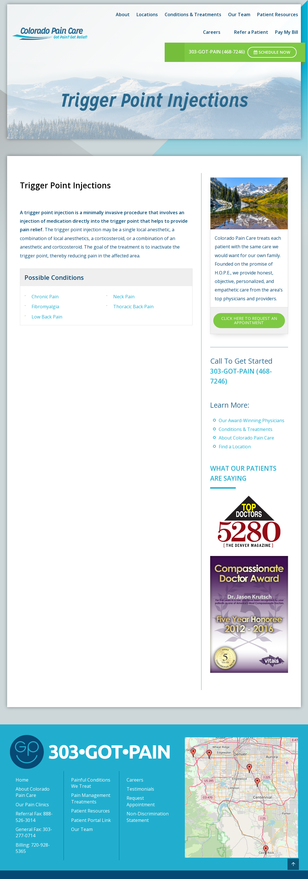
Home (22, 780)
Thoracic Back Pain (133, 306)
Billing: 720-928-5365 (33, 848)
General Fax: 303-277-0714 (34, 832)
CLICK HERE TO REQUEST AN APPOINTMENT (249, 320)
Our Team (239, 14)
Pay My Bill (286, 32)
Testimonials (140, 789)
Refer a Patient (251, 32)
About (123, 14)
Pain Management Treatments (90, 798)
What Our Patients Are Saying (246, 473)
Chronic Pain (45, 296)
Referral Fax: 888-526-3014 (34, 817)
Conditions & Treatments (193, 14)
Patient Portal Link (91, 820)
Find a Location (235, 446)
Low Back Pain (47, 317)
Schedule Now (272, 52)
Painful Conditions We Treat (90, 783)
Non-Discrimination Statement (148, 817)
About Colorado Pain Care (246, 438)
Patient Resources (277, 14)
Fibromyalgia (45, 306)
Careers (211, 32)
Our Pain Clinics (32, 804)
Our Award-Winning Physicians (251, 420)
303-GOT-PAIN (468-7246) (217, 52)
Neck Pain (124, 296)
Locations (147, 14)
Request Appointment (141, 801)
